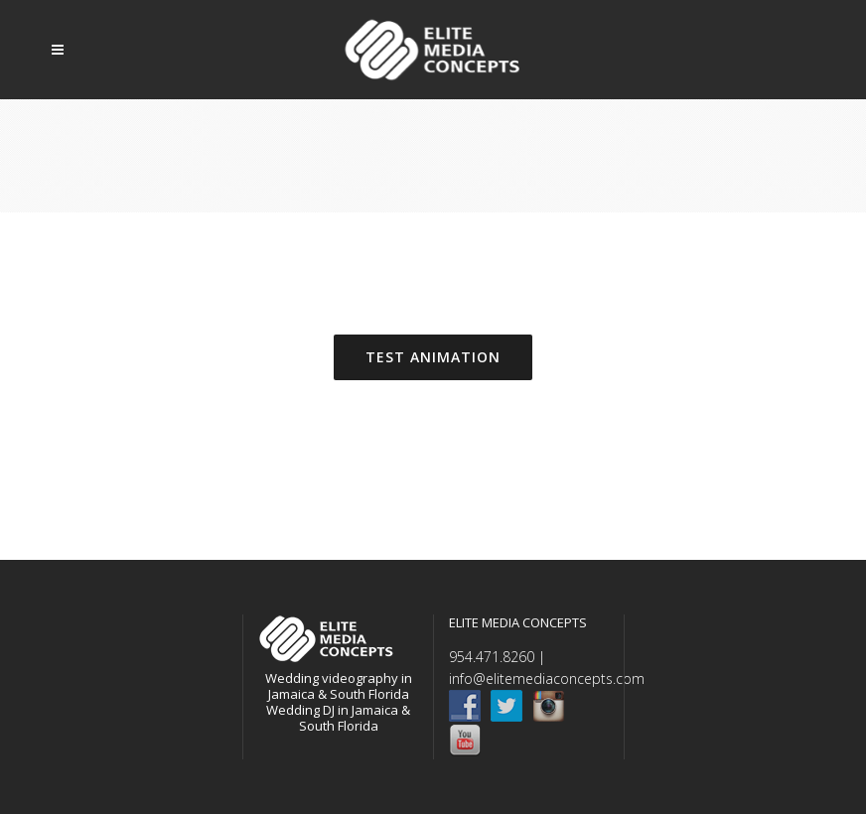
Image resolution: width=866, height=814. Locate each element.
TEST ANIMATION (433, 356)
